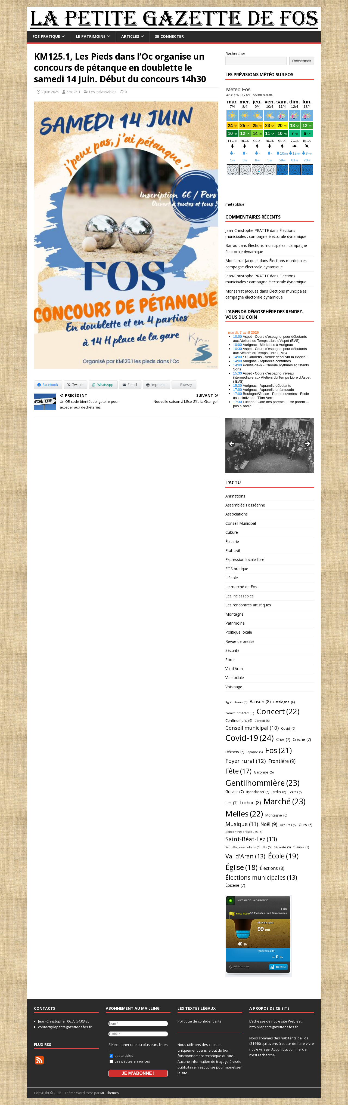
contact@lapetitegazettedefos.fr (65, 1026)
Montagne (234, 614)
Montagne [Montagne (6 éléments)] (276, 815)
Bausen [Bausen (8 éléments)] (260, 701)
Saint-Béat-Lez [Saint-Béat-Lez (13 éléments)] (251, 839)
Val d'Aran (234, 668)
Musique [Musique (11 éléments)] (241, 824)
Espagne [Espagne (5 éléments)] (255, 752)
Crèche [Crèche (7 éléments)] (302, 739)
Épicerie (232, 541)
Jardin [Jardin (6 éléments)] (279, 791)
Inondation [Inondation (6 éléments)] (257, 791)
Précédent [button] (232, 444)
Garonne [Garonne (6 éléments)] (264, 772)
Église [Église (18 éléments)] (241, 867)
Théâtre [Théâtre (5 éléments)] (301, 847)
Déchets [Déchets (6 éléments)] (234, 751)
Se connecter (169, 36)
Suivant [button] (307, 444)
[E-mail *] (138, 1034)
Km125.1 (73, 91)
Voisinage (233, 686)
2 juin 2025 (50, 91)
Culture (231, 532)
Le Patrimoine (90, 36)
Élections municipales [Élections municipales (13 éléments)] (261, 877)
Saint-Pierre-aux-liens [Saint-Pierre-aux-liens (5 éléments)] (242, 847)
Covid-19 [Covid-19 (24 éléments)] (249, 738)
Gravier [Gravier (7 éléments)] (234, 792)
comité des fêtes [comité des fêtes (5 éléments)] (239, 713)
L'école (231, 577)
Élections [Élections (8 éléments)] (272, 868)
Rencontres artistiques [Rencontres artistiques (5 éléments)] (243, 832)
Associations (236, 514)
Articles (130, 36)
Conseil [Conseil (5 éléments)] (261, 721)
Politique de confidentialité (200, 1021)
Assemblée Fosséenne (245, 505)
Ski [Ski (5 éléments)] (267, 847)
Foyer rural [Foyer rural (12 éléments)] (245, 760)
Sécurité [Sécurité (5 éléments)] (282, 847)
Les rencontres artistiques (248, 604)
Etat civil (232, 550)
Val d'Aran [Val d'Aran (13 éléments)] (245, 856)
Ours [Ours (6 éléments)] (305, 824)
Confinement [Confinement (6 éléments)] (238, 720)
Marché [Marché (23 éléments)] (284, 801)
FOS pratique (46, 36)
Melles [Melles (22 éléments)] (244, 814)
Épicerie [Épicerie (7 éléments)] (235, 885)
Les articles (121, 1055)
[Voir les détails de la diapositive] (269, 445)
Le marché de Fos (241, 586)
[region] (269, 445)
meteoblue (234, 204)
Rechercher (235, 53)
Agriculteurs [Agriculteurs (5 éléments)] (236, 702)
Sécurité (232, 650)
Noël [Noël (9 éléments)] (268, 824)
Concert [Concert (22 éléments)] (277, 711)
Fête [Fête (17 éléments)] (238, 770)
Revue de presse (239, 641)
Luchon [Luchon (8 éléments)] (250, 802)
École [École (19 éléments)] (283, 855)
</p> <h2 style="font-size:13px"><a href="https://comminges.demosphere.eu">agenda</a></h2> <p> (269, 368)
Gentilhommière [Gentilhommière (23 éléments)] (262, 782)
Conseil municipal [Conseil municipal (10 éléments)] (252, 728)
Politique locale (238, 632)
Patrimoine (235, 623)
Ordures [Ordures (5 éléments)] (288, 825)
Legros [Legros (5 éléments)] (295, 792)
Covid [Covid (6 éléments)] (288, 728)
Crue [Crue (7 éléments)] (283, 739)
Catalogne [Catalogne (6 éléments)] (284, 702)
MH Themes (109, 1093)
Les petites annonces (130, 1061)
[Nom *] (138, 1023)
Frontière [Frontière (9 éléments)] (282, 761)
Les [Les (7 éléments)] (231, 803)
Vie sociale (234, 677)
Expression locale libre (244, 559)
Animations (235, 496)
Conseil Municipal (240, 523)
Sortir (230, 659)
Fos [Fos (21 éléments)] (278, 750)
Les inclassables (102, 91)
